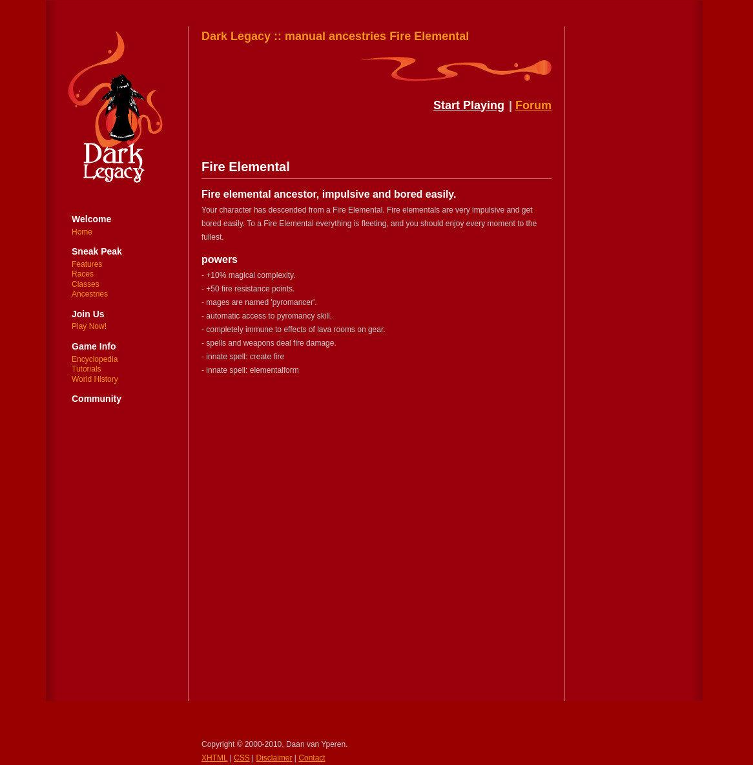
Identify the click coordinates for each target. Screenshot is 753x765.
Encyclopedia (95, 359)
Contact (311, 757)
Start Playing (468, 105)
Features (87, 264)
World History (95, 379)
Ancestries (90, 294)
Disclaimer (274, 757)
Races (83, 273)
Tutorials (86, 368)
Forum (533, 105)
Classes (85, 284)
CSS (242, 757)
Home (82, 231)
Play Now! (89, 326)
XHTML (214, 757)
